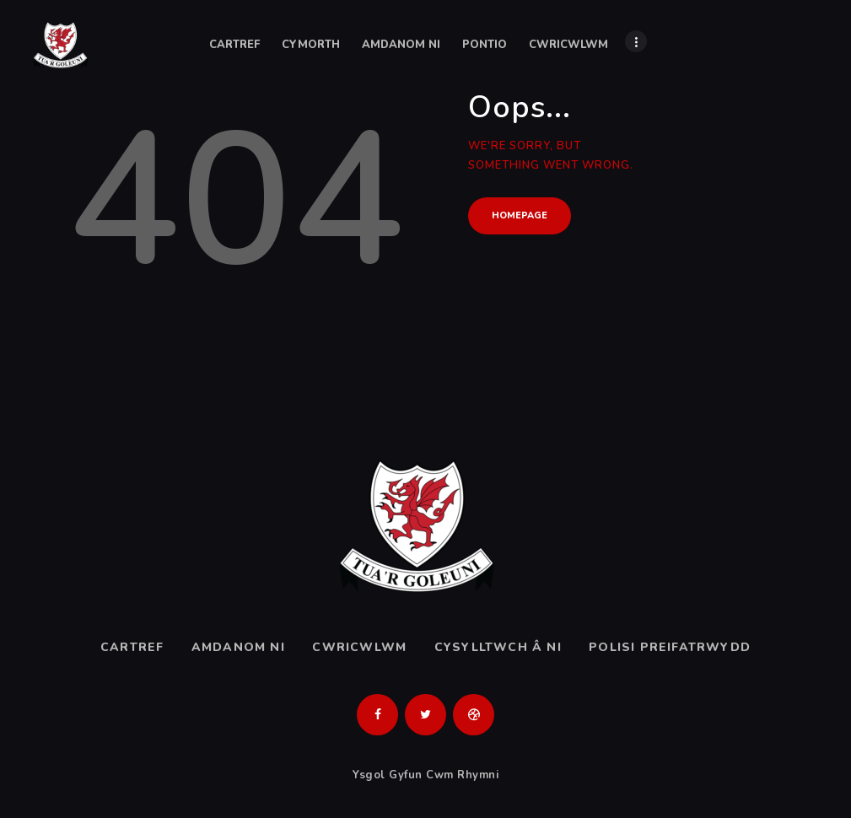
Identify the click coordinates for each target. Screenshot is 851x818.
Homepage (519, 215)
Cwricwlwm (359, 647)
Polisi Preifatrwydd (670, 647)
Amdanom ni (238, 647)
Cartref (132, 647)
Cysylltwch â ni (498, 647)
